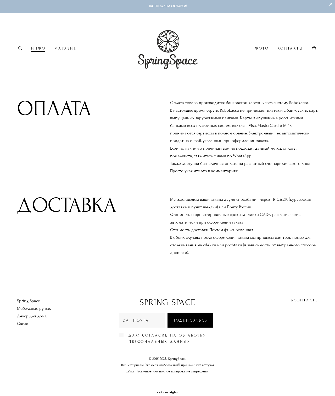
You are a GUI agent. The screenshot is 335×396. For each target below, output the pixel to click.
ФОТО (262, 48)
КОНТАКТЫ (290, 48)
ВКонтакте (304, 291)
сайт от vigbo (167, 384)
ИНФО (38, 48)
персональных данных (159, 333)
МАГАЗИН (65, 48)
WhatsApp (242, 156)
